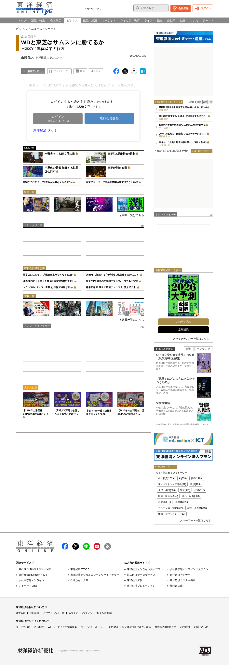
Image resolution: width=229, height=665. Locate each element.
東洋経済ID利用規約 (165, 627)
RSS (107, 546)
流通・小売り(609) (197, 508)
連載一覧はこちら (133, 319)
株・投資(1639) (166, 478)
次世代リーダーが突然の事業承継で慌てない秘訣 (112, 182)
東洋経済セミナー (180, 574)
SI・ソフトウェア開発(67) (172, 484)
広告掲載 (39, 627)
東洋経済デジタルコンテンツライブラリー (94, 574)
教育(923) (185, 490)
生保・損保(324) (167, 490)
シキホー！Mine (28, 585)
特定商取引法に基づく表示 (136, 627)
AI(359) (183, 478)
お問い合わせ (201, 627)
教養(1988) (197, 478)
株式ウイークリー (80, 580)
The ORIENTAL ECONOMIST (36, 569)
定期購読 (183, 329)
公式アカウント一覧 (53, 613)
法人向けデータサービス (141, 574)
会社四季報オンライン (31, 580)
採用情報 (34, 613)
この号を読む (183, 321)
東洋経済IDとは (45, 130)
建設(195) (195, 484)
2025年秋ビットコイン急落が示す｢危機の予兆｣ (48, 281)
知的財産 (113, 627)
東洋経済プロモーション (141, 585)
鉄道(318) (200, 490)
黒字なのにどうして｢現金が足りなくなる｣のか (48, 182)
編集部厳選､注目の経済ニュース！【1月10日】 (111, 287)
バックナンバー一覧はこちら (192, 338)
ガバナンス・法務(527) (170, 508)
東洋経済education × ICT (33, 574)
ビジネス (21, 28)
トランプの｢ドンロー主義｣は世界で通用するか (48, 287)
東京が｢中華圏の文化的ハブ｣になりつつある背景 (112, 281)
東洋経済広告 (134, 580)
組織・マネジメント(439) (171, 513)
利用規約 (185, 627)
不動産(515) (164, 502)
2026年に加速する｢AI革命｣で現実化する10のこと (112, 274)
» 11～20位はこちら (201, 151)
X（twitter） (75, 546)
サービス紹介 (23, 627)
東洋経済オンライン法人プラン (145, 569)
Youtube (97, 546)
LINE (86, 546)
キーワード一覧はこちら (197, 520)
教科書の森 (176, 585)
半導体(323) (181, 502)
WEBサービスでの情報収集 (62, 627)
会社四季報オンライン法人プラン (189, 569)
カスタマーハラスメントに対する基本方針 (91, 613)
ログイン (206, 8)
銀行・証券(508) (191, 496)
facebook (65, 546)
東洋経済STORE (79, 569)
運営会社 (20, 613)
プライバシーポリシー (93, 627)
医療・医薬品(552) (168, 496)
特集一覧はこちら (133, 215)
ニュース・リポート (43, 28)
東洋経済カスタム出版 (182, 580)
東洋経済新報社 (35, 650)
